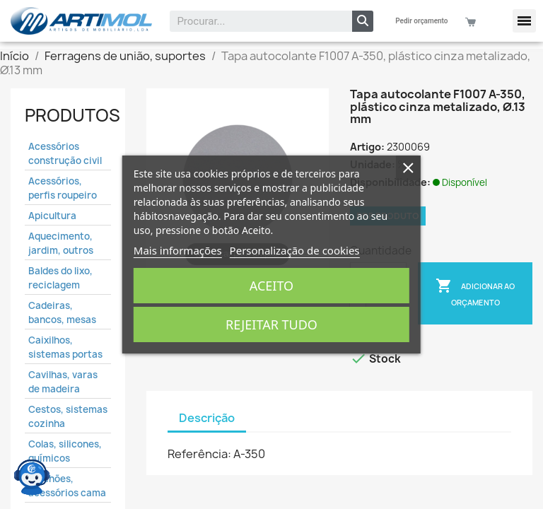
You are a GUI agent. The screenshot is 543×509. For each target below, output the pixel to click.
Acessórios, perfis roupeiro (62, 188)
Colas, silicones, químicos (65, 451)
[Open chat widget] (31, 477)
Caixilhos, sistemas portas (65, 347)
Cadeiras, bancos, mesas (62, 312)
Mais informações (178, 250)
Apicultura (52, 215)
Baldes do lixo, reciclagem (60, 277)
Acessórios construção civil (65, 153)
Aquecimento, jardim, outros (60, 243)
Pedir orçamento (421, 21)
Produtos (72, 115)
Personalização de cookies (295, 250)
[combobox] (251, 21)
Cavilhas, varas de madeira (63, 381)
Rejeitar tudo (271, 324)
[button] (524, 21)
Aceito (271, 285)
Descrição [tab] (207, 418)
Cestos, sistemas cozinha (67, 416)
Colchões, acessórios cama (67, 485)
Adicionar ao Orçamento (475, 292)
